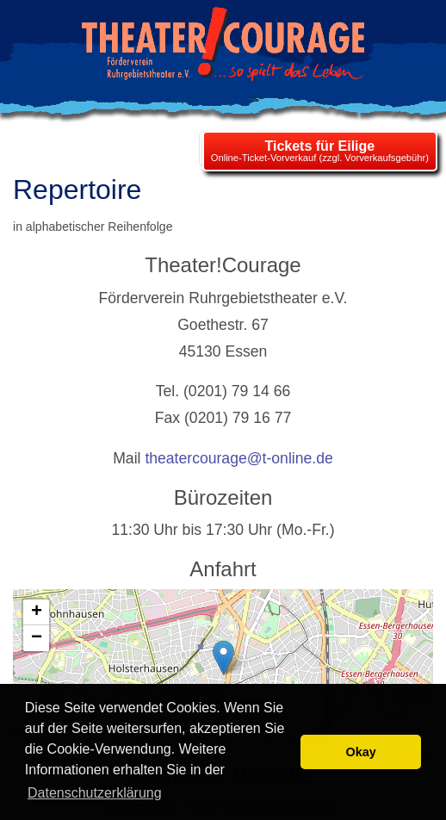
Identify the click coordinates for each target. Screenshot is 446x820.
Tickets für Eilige (319, 146)
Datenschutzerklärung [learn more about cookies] (95, 793)
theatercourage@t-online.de (238, 458)
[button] (223, 657)
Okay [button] (361, 752)
